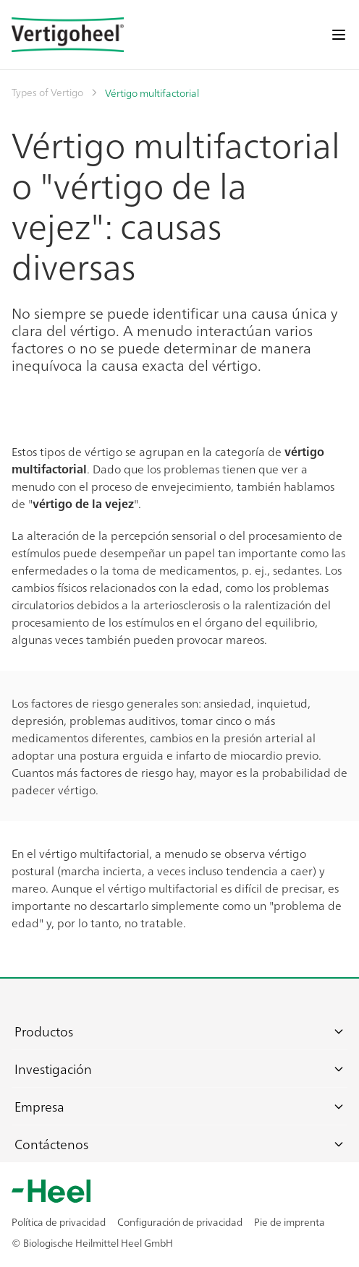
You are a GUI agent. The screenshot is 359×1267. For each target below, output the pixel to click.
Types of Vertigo (47, 92)
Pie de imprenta (289, 1221)
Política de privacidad (59, 1221)
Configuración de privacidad (179, 1221)
